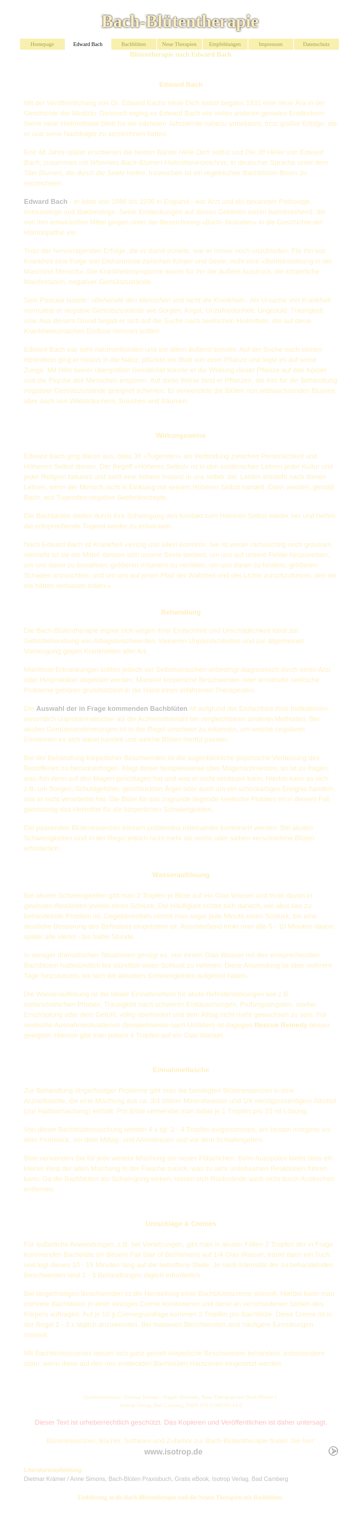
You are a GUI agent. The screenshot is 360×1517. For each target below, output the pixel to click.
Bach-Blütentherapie (180, 21)
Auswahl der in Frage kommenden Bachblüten (112, 708)
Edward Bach (87, 44)
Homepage (42, 44)
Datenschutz (316, 44)
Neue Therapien (179, 44)
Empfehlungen (225, 44)
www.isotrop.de (173, 1451)
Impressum (271, 44)
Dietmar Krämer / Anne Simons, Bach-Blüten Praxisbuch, (99, 1479)
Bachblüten (133, 44)
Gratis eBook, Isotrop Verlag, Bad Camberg (231, 1479)
